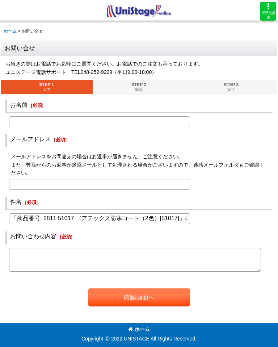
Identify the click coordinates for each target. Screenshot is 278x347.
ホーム (139, 329)
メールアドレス (30, 139)
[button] (268, 11)
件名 (16, 201)
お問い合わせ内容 (33, 236)
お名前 (19, 104)
